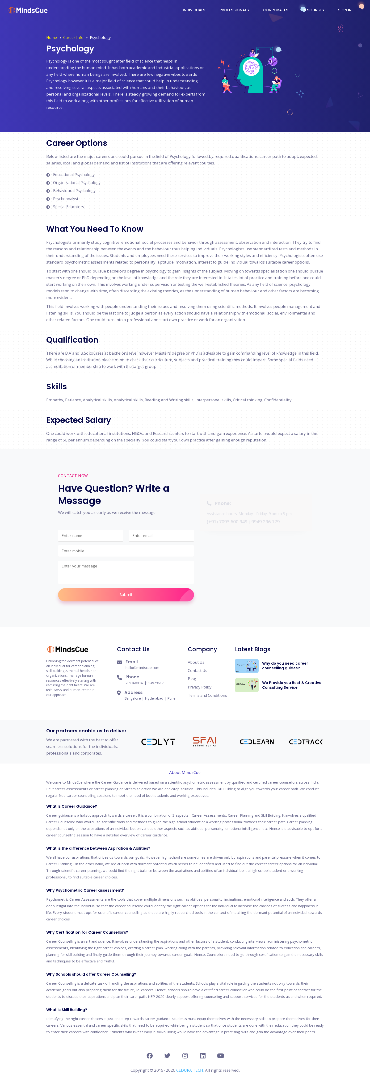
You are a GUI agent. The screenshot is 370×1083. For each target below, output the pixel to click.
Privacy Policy (199, 687)
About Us (196, 662)
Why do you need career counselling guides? (285, 666)
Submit (157, 594)
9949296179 (156, 683)
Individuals (194, 10)
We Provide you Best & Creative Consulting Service (291, 685)
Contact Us (197, 670)
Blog (192, 678)
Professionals (234, 10)
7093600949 (135, 683)
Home (51, 37)
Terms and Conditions (207, 695)
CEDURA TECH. (190, 1070)
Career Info (73, 37)
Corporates (275, 10)
